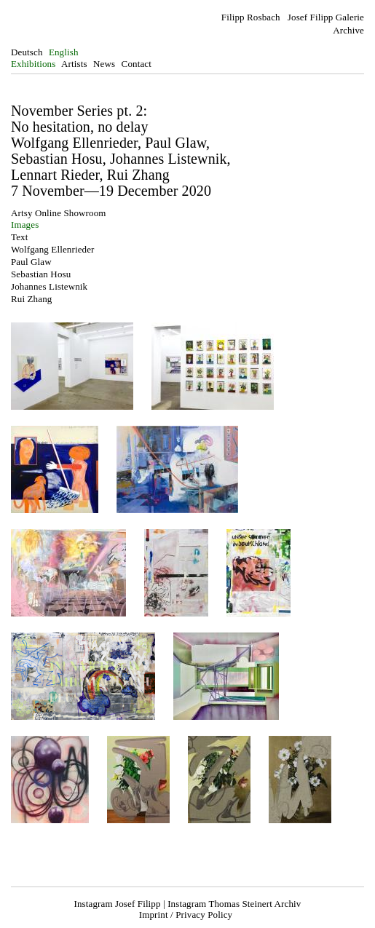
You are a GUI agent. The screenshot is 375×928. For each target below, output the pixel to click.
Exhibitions (33, 63)
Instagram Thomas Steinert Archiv (234, 903)
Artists (74, 63)
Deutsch (27, 52)
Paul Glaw (31, 261)
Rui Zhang (31, 298)
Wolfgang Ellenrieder (53, 249)
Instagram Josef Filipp (117, 903)
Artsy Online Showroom (58, 212)
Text (19, 236)
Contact (136, 63)
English (64, 52)
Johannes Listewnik (49, 286)
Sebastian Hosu (41, 274)
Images (25, 224)
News (104, 63)
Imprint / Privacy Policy (185, 914)
